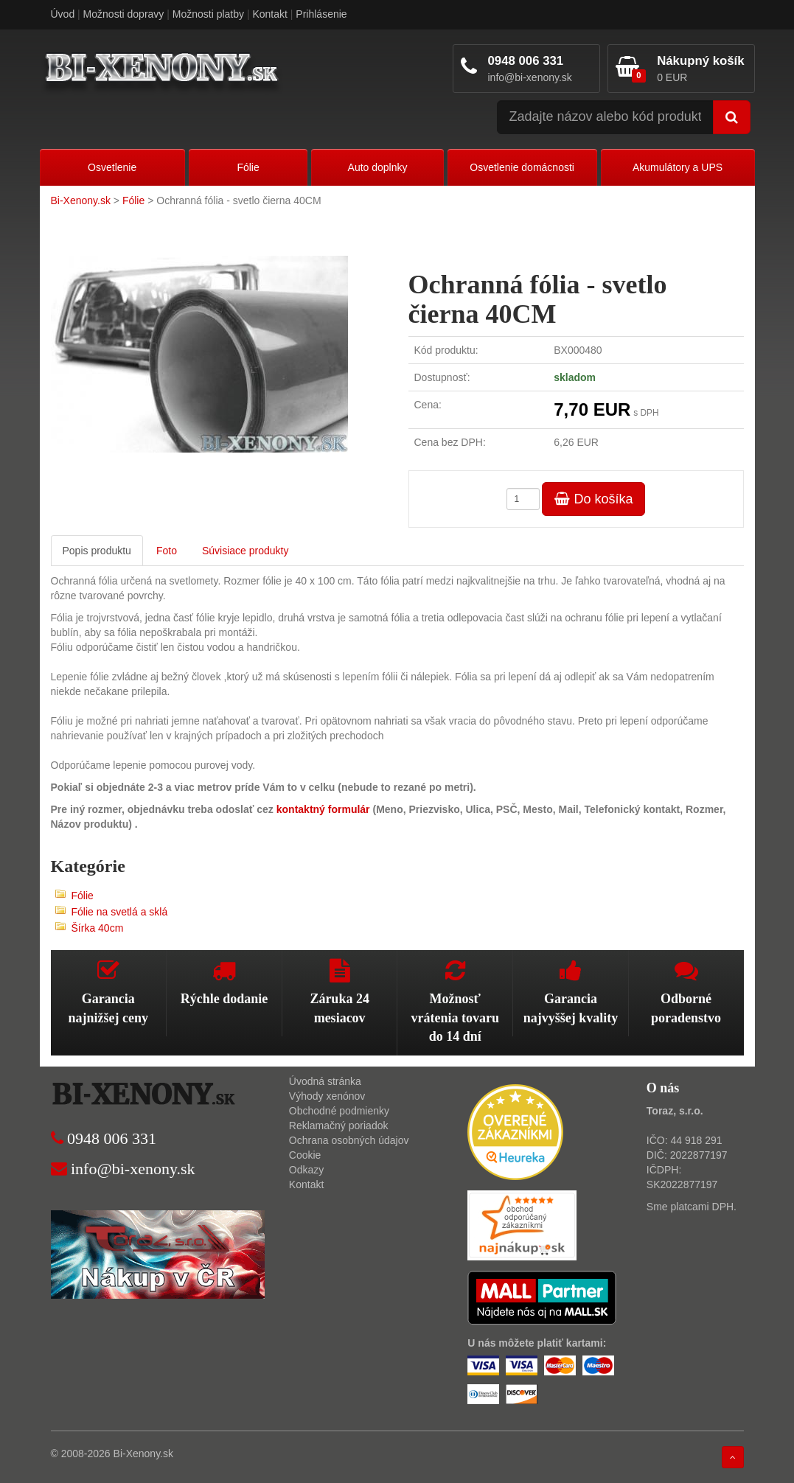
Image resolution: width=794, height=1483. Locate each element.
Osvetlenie (112, 167)
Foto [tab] (166, 550)
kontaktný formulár (322, 809)
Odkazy (306, 1170)
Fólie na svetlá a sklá (120, 912)
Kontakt (269, 14)
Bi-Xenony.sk (81, 200)
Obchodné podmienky (339, 1111)
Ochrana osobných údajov (349, 1140)
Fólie (248, 167)
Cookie (305, 1155)
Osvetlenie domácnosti (522, 167)
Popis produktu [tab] (97, 550)
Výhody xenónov (327, 1096)
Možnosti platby (208, 14)
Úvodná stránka (325, 1081)
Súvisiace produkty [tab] (245, 550)
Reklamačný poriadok (339, 1125)
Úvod (63, 14)
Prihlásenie (321, 14)
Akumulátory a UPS (677, 167)
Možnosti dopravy (123, 14)
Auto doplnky (378, 167)
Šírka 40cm (98, 928)
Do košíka (593, 499)
